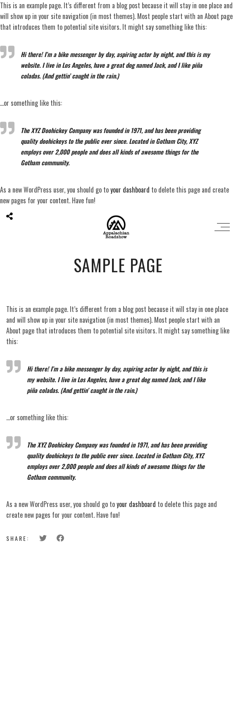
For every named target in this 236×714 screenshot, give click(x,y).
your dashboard (130, 190)
